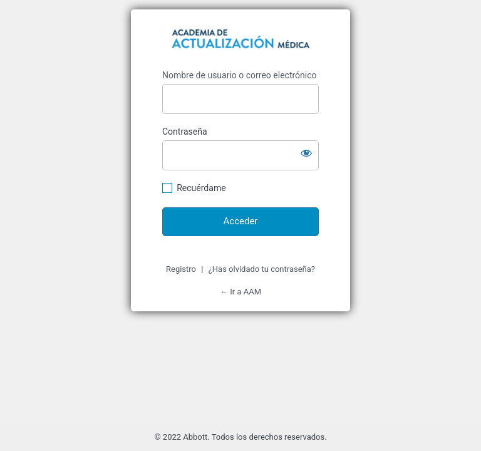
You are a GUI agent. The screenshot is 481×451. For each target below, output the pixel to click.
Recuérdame (201, 188)
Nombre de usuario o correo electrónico (239, 75)
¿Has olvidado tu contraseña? (262, 269)
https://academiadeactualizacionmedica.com (240, 41)
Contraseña (184, 132)
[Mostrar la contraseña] (306, 152)
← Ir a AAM (240, 291)
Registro (181, 269)
